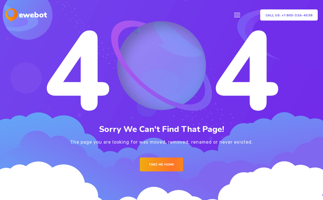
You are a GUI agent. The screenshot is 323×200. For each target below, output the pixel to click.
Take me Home (161, 164)
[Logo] (26, 15)
